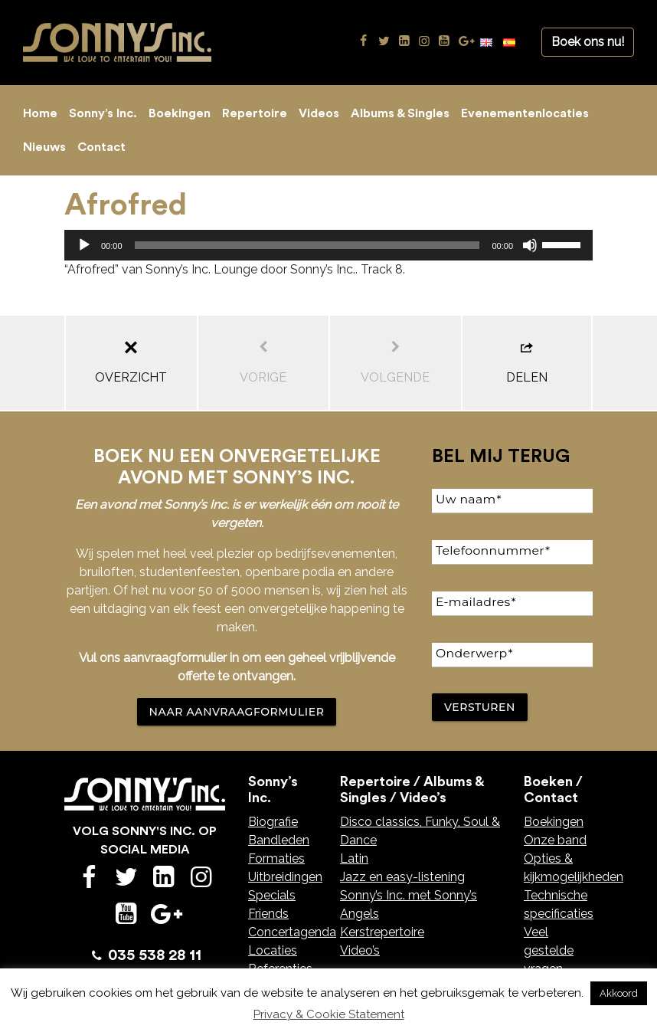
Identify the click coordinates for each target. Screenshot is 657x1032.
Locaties (272, 950)
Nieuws (44, 147)
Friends (268, 913)
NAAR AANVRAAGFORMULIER (237, 712)
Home (40, 113)
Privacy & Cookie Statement (328, 1014)
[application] (328, 245)
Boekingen (180, 113)
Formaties (276, 858)
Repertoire (254, 113)
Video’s (360, 950)
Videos (319, 113)
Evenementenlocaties (525, 113)
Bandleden (278, 840)
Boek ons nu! (587, 41)
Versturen (479, 707)
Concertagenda (292, 932)
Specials (272, 895)
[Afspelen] (84, 245)
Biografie (273, 821)
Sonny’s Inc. (103, 113)
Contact (101, 147)
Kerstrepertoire (382, 932)
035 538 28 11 (154, 955)
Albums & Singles (400, 113)
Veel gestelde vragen (549, 950)
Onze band (555, 840)
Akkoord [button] (619, 993)
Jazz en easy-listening (402, 877)
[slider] (307, 245)
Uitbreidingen (285, 877)
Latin (354, 858)
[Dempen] (530, 245)
